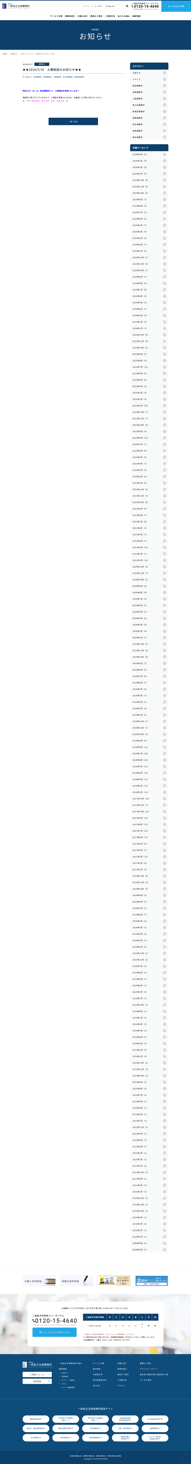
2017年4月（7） (140, 850)
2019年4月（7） (140, 695)
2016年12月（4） (141, 876)
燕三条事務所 (68, 77)
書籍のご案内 (145, 1363)
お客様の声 (97, 1374)
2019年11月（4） (141, 650)
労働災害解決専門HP (65, 1428)
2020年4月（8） (140, 618)
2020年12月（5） (141, 567)
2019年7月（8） (140, 676)
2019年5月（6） (140, 689)
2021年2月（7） (140, 554)
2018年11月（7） (141, 728)
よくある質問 (96, 6)
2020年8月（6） (140, 592)
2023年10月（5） (141, 348)
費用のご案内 (96, 16)
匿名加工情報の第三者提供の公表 (154, 1374)
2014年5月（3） (140, 1030)
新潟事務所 (37, 77)
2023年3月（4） (140, 393)
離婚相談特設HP (36, 1419)
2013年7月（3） (140, 1095)
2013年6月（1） (140, 1101)
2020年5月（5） (140, 612)
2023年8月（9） (140, 360)
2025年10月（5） (141, 193)
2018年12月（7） (141, 721)
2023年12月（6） (141, 335)
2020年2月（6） (140, 631)
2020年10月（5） (141, 579)
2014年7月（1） (140, 1018)
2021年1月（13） (141, 560)
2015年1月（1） (140, 998)
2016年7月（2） (140, 908)
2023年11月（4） (141, 341)
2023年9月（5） (140, 354)
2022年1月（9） (140, 483)
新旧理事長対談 (99, 1380)
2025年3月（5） (140, 238)
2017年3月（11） (141, 857)
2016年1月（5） (140, 947)
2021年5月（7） (140, 534)
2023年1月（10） (141, 406)
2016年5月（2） (140, 921)
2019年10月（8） (141, 657)
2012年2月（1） (140, 1159)
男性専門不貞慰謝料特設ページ (95, 1419)
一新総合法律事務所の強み (70, 1363)
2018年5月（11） (141, 766)
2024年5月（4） (140, 302)
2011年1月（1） (140, 1192)
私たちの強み (124, 16)
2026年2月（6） (140, 167)
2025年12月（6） (141, 180)
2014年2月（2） (140, 1050)
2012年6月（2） (140, 1134)
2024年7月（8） (140, 290)
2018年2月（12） (141, 786)
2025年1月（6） (140, 251)
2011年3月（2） (140, 1185)
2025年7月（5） (140, 212)
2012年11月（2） (141, 1127)
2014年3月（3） (140, 1043)
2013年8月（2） (140, 1088)
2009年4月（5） (140, 1250)
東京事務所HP (95, 1428)
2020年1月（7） (140, 637)
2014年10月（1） (141, 1005)
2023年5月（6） (140, 380)
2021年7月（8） (140, 522)
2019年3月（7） (140, 702)
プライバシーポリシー (149, 1369)
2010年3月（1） (140, 1224)
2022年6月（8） (140, 451)
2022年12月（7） (141, 412)
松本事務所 (138, 124)
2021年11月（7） (141, 496)
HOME (4, 54)
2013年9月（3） (140, 1082)
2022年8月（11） (141, 438)
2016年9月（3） (140, 895)
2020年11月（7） (141, 573)
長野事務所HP (155, 1428)
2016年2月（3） (140, 940)
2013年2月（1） (140, 1114)
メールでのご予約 (176, 6)
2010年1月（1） (140, 1237)
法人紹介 (97, 1385)
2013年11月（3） (141, 1069)
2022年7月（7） (140, 444)
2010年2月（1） (140, 1230)
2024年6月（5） (140, 296)
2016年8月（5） (140, 902)
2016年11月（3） (141, 882)
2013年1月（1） (140, 1121)
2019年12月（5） (141, 644)
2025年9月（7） (140, 199)
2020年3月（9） (140, 625)
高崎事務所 (138, 131)
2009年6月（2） (140, 1243)
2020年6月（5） (140, 605)
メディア (137, 79)
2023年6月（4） (140, 373)
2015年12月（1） (141, 953)
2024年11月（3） (141, 264)
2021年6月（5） (140, 528)
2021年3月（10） (141, 547)
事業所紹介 (122, 1369)
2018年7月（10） (141, 753)
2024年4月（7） (140, 309)
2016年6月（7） (140, 915)
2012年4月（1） (140, 1146)
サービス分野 (56, 16)
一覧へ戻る (73, 121)
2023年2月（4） (140, 399)
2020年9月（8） (140, 586)
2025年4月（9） (140, 232)
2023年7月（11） (141, 367)
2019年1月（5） (140, 715)
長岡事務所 (47, 77)
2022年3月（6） (140, 470)
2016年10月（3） (141, 889)
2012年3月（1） (140, 1153)
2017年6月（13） (141, 837)
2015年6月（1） (140, 972)
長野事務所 (138, 118)
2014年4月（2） (140, 1037)
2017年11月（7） (141, 805)
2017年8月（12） (141, 824)
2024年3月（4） (140, 315)
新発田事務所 (79, 77)
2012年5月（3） (140, 1140)
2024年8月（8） (140, 283)
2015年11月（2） (141, 960)
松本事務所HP (36, 1437)
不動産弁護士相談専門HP (125, 1438)
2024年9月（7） (140, 277)
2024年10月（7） (141, 270)
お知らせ (14, 54)
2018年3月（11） (141, 779)
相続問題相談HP (95, 1437)
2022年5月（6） (140, 457)
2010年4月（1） (140, 1217)
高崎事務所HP (66, 1437)
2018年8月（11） (141, 747)
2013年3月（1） (140, 1108)
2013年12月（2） (141, 1063)
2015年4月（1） (140, 985)
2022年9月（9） (140, 431)
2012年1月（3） (140, 1166)
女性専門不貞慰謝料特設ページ (65, 1419)
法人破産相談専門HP (155, 1419)
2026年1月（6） (140, 174)
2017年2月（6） (140, 863)
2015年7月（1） (140, 966)
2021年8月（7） (140, 515)
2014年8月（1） (140, 1011)
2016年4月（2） (140, 927)
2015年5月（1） (140, 979)
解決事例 (97, 1369)
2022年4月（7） (140, 464)
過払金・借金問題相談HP (36, 1428)
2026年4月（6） (140, 154)
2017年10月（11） (141, 811)
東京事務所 (138, 137)
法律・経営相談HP (125, 1428)
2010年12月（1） (141, 1198)
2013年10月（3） (141, 1076)
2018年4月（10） (141, 773)
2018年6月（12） (141, 760)
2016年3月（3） (140, 934)
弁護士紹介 (83, 16)
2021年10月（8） (141, 502)
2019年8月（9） (140, 670)
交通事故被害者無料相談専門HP (125, 1419)
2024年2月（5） (140, 322)
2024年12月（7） (141, 257)
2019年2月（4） (140, 708)
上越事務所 (57, 77)
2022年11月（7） (141, 418)
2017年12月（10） (141, 799)
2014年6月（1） (140, 1024)
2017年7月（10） (141, 831)
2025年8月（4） (140, 206)
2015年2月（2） (140, 992)
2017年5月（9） (140, 844)
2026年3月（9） (140, 161)
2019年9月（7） (140, 663)
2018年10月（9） (141, 734)
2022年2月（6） (140, 476)
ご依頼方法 (110, 16)
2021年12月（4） (141, 489)
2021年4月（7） (140, 541)
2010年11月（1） (141, 1204)
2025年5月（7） (140, 225)
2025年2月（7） (140, 244)
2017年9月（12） (141, 818)
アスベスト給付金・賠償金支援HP (155, 1438)
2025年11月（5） (141, 186)
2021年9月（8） (140, 509)
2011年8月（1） (140, 1179)
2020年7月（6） (140, 599)
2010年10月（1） (141, 1211)
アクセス (86, 6)
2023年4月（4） (140, 386)
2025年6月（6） (140, 219)
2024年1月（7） (140, 328)
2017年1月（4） (140, 869)
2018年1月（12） (141, 792)
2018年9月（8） (140, 741)
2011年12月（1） (141, 1172)
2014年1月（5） (140, 1056)
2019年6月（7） (140, 683)
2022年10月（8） (141, 425)
